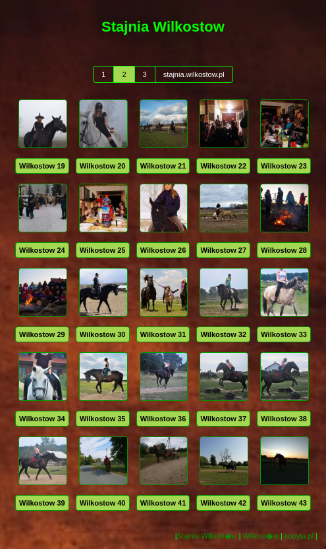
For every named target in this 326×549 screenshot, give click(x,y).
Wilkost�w (261, 536)
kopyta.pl (299, 536)
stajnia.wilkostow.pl (194, 74)
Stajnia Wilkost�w (207, 536)
